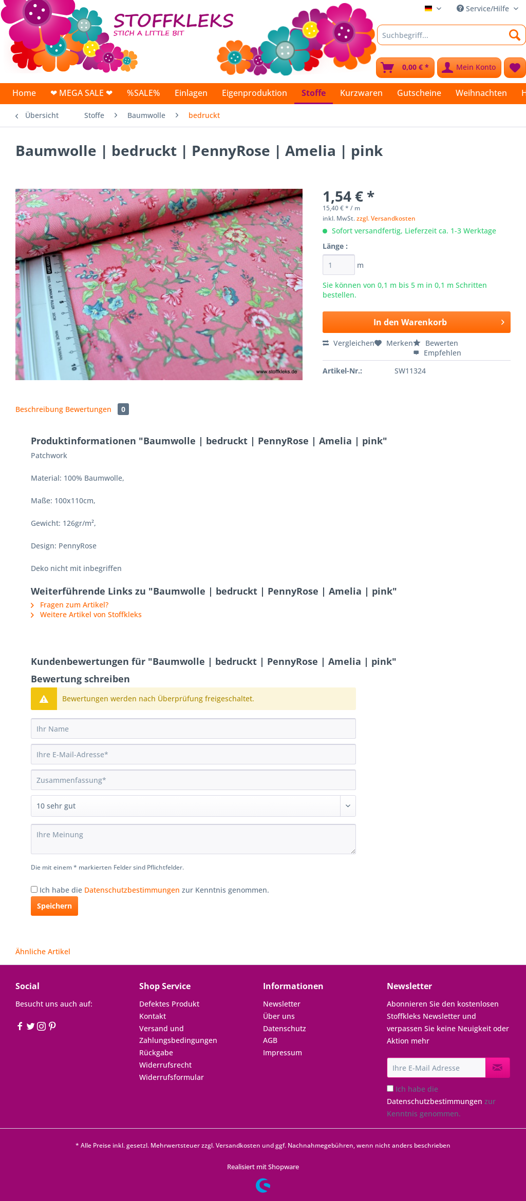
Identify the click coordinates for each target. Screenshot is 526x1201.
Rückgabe (156, 1052)
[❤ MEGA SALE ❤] (81, 93)
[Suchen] (515, 35)
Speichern (54, 906)
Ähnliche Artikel (42, 951)
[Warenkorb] (405, 67)
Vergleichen (348, 343)
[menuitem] (451, 40)
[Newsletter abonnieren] (497, 1067)
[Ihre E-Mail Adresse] (436, 1067)
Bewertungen (97, 409)
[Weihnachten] (481, 93)
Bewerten (435, 343)
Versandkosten (238, 1145)
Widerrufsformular (171, 1077)
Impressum (282, 1052)
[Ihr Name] (193, 728)
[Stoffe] (313, 93)
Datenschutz (284, 1028)
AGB (270, 1040)
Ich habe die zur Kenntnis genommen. (154, 890)
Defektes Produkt (169, 1004)
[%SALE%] (143, 93)
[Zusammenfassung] (193, 780)
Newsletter (281, 1004)
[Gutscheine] (419, 93)
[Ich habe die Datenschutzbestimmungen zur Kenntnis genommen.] (34, 889)
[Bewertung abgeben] (193, 806)
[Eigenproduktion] (254, 93)
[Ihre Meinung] (193, 839)
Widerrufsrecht (165, 1065)
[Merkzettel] (515, 67)
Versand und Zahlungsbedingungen (178, 1034)
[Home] (24, 93)
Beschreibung (39, 409)
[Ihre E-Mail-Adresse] (193, 754)
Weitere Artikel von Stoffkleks (86, 614)
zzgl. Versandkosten (386, 218)
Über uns (279, 1016)
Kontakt (152, 1016)
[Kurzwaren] (361, 93)
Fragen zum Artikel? (69, 604)
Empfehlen (437, 353)
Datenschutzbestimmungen (132, 890)
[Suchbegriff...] (451, 35)
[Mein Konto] (469, 67)
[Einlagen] (191, 93)
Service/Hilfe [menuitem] (484, 8)
